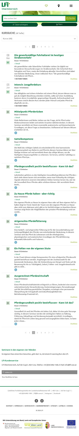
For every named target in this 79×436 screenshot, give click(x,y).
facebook (57, 393)
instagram (48, 393)
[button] (20, 25)
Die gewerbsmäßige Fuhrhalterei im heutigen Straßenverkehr (39, 56)
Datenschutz (29, 406)
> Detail (17, 63)
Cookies (70, 406)
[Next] (49, 46)
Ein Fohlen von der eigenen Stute (32, 248)
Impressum (18, 406)
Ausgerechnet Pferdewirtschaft (31, 275)
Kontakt (9, 406)
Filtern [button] (59, 24)
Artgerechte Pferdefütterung (30, 221)
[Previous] (29, 46)
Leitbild (62, 406)
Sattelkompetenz (23, 138)
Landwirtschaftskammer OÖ (40, 391)
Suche (70, 18)
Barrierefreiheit (42, 406)
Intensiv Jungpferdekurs (27, 84)
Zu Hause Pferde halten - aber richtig (34, 193)
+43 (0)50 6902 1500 (25, 393)
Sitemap (54, 406)
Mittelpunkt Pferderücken (28, 111)
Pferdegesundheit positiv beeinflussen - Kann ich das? (43, 166)
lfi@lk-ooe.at (38, 393)
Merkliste (73, 79)
